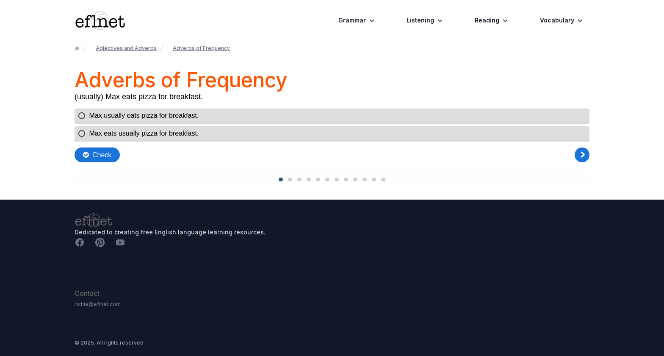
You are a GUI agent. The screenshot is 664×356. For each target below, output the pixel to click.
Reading (492, 20)
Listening (425, 20)
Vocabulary (562, 20)
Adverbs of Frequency (201, 48)
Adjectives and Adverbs (126, 48)
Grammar (357, 20)
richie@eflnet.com (98, 304)
